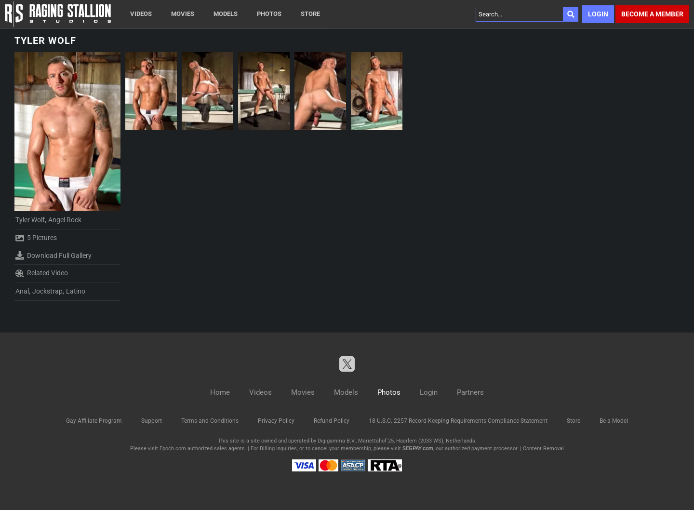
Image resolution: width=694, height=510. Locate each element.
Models (226, 13)
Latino (75, 291)
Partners (470, 392)
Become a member (652, 14)
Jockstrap (47, 291)
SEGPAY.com (417, 448)
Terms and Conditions (210, 420)
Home (220, 392)
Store (310, 13)
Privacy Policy (276, 420)
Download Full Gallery (53, 255)
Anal (22, 291)
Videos (141, 13)
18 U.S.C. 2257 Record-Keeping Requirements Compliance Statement (458, 420)
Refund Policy (331, 420)
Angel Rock (64, 220)
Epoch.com (173, 448)
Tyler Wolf (30, 220)
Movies (182, 13)
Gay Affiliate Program (94, 420)
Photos (269, 13)
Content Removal (543, 448)
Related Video (41, 273)
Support (151, 420)
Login (598, 14)
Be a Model (614, 420)
